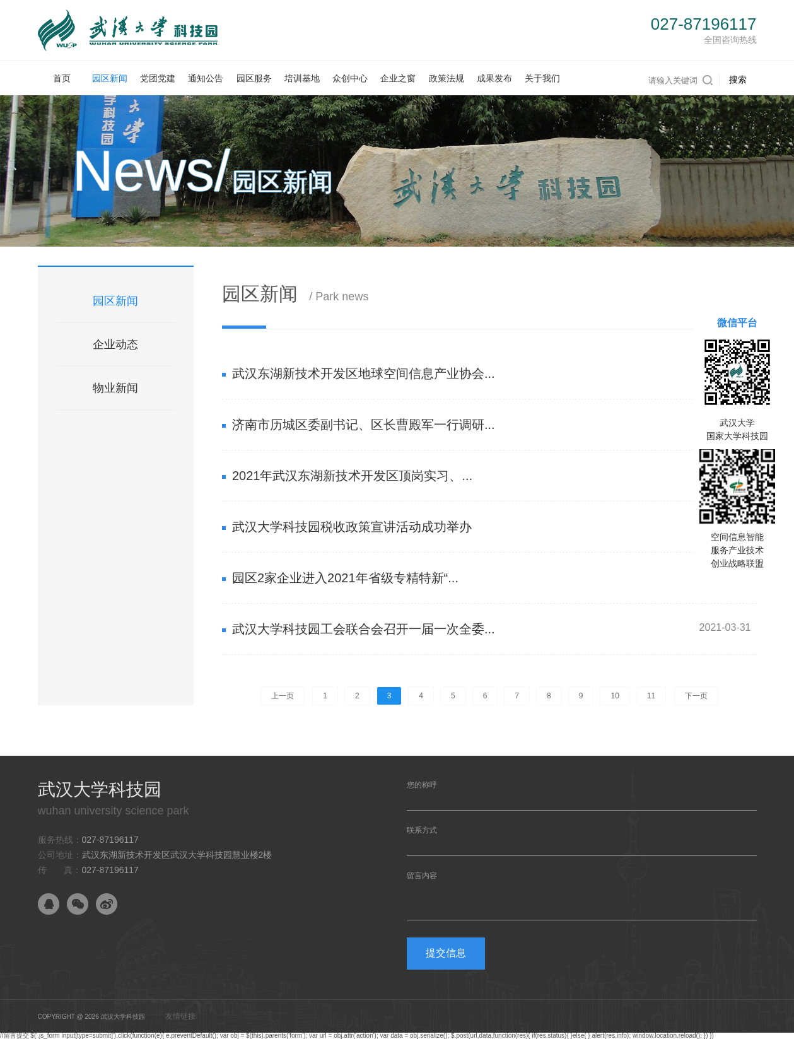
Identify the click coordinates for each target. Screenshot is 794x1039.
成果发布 (494, 78)
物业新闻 (115, 388)
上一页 (282, 695)
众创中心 (350, 78)
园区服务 (254, 78)
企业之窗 (398, 78)
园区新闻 (109, 78)
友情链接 (180, 1016)
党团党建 (157, 78)
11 (651, 695)
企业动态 (115, 344)
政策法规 (446, 78)
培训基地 (302, 78)
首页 (62, 78)
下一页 (696, 695)
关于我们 (542, 78)
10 (614, 695)
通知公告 (205, 78)
